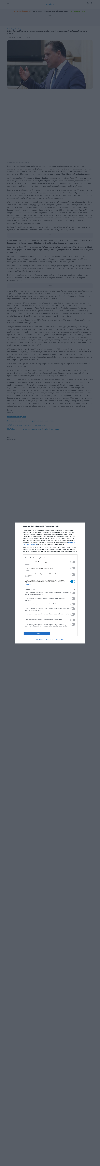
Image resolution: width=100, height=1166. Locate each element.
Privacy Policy (60, 640)
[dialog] (50, 583)
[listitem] (50, 558)
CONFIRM (36, 633)
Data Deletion (40, 640)
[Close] (81, 526)
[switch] (72, 562)
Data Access (49, 640)
